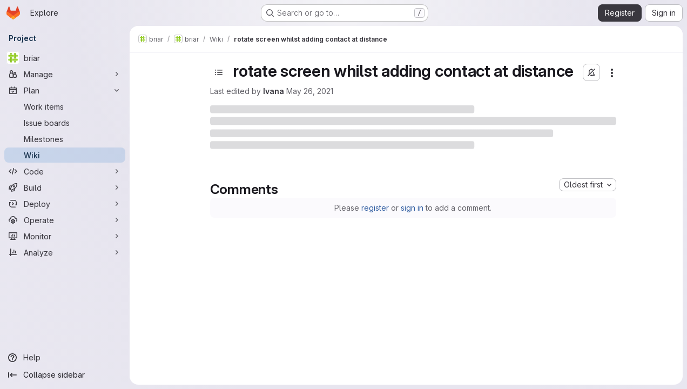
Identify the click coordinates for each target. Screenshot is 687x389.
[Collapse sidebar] (64, 375)
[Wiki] (64, 155)
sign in (412, 207)
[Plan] (64, 90)
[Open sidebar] (218, 72)
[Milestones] (64, 138)
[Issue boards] (64, 122)
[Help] (64, 357)
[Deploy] (64, 203)
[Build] (64, 187)
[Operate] (64, 219)
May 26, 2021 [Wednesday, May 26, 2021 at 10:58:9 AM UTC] (309, 91)
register (375, 207)
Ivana (273, 91)
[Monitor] (64, 236)
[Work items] (64, 106)
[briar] (64, 57)
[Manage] (64, 74)
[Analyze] (64, 252)
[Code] (64, 171)
